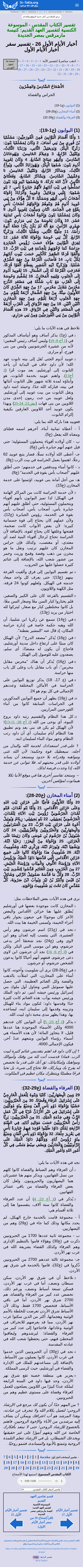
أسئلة (35, 1541)
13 (45, 65)
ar (40, 12)
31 (64, 74)
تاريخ (18, 1541)
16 (27, 65)
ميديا (35, 1544)
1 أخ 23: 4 (44, 1199)
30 (70, 74)
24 (43, 69)
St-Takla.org (14, 12)
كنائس (56, 1544)
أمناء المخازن (66, 111)
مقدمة (45, 1457)
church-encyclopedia (55, 12)
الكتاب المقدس (73, 1541)
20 (66, 69)
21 (60, 69)
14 (39, 65)
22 (54, 69)
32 (59, 74)
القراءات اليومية (51, 1541)
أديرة (51, 1544)
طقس (29, 1541)
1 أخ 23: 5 (54, 1022)
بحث (65, 1541)
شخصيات (7, 1541)
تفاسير (60, 1541)
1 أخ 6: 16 (56, 952)
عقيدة (23, 1541)
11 (57, 65)
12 (51, 65)
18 (78, 69)
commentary (32, 12)
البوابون (70, 105)
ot (44, 12)
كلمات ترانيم (43, 1544)
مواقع (25, 1544)
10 (62, 65)
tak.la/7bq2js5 (41, 1560)
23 (48, 69)
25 (36, 69)
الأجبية (41, 1541)
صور (30, 1544)
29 (76, 74)
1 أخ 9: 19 (58, 341)
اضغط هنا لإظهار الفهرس (10, 64)
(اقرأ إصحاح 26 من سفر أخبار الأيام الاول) (41, 1522)
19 (72, 69)
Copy (35, 1557)
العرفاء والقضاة (65, 117)
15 (33, 65)
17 (21, 65)
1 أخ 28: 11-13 (18, 722)
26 (31, 69)
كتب (13, 1541)
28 (19, 69)
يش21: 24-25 (25, 403)
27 (25, 69)
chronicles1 (69, 12)
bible (23, 12)
